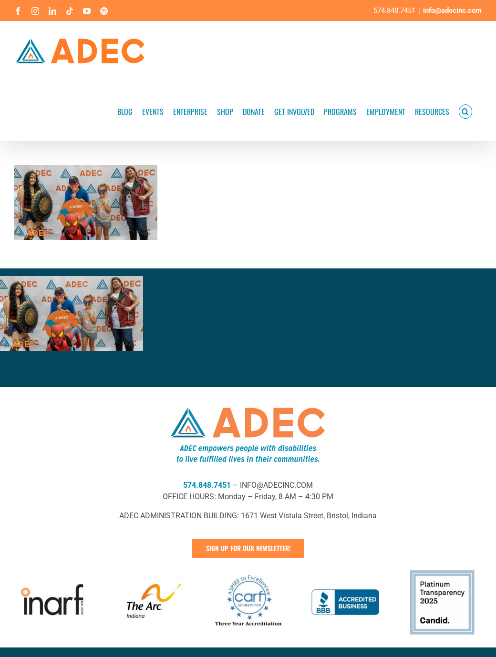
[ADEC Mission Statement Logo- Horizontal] (248, 405)
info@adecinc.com (452, 10)
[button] (465, 111)
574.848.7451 (207, 485)
